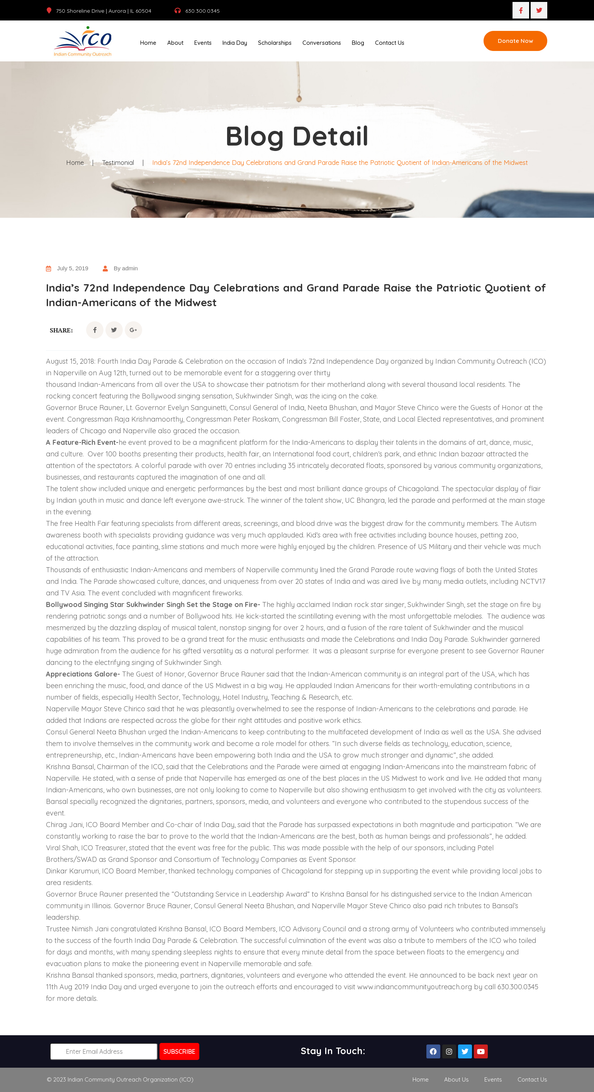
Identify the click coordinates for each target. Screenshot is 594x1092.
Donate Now (515, 40)
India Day (234, 42)
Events (203, 42)
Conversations (321, 42)
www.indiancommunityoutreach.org (414, 986)
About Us (456, 1079)
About (175, 42)
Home (148, 42)
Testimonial (114, 162)
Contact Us (389, 42)
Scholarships (275, 42)
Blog (358, 42)
